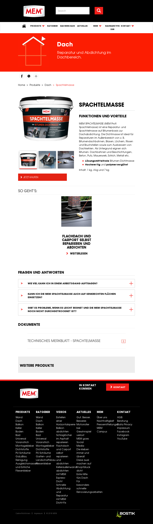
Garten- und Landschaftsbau (45, 458)
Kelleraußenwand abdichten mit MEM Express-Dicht (65, 474)
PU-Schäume (23, 452)
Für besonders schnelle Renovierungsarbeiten (85, 486)
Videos (61, 412)
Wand (19, 417)
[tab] (28, 160)
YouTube (122, 438)
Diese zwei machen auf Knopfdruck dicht (83, 465)
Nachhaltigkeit (105, 420)
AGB (119, 417)
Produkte (35, 84)
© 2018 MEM (51, 513)
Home (21, 84)
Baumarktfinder (112, 27)
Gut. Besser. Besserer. (83, 419)
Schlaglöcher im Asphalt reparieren (64, 439)
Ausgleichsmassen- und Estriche (24, 465)
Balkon (20, 424)
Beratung (122, 420)
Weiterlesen (77, 253)
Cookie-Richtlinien (23, 513)
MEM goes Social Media (82, 442)
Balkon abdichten (62, 429)
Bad (18, 435)
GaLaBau (21, 456)
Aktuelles (82, 26)
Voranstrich (22, 442)
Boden (19, 431)
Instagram (123, 435)
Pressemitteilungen (106, 424)
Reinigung (21, 459)
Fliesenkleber (23, 470)
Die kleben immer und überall (82, 453)
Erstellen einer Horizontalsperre (65, 421)
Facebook (123, 431)
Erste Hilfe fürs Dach (82, 476)
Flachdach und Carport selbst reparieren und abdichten (63, 454)
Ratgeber (52, 26)
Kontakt (123, 412)
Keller (19, 427)
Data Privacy (124, 424)
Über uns (102, 417)
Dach (48, 84)
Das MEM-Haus (67, 26)
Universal (21, 438)
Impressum (123, 427)
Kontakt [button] (117, 387)
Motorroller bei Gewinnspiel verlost (83, 429)
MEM (100, 412)
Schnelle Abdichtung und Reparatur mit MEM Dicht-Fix (63, 493)
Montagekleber (24, 445)
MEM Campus (102, 429)
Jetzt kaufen (30, 177)
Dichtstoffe (22, 449)
